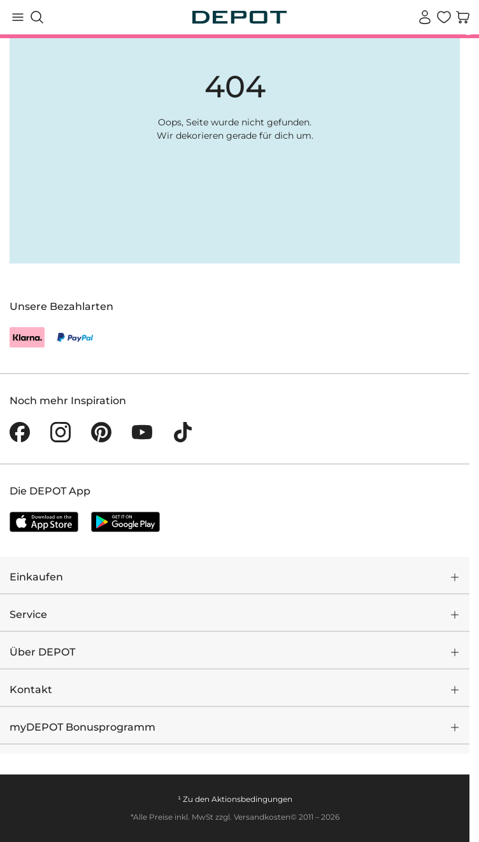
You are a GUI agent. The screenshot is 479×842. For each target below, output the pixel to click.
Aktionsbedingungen (251, 799)
